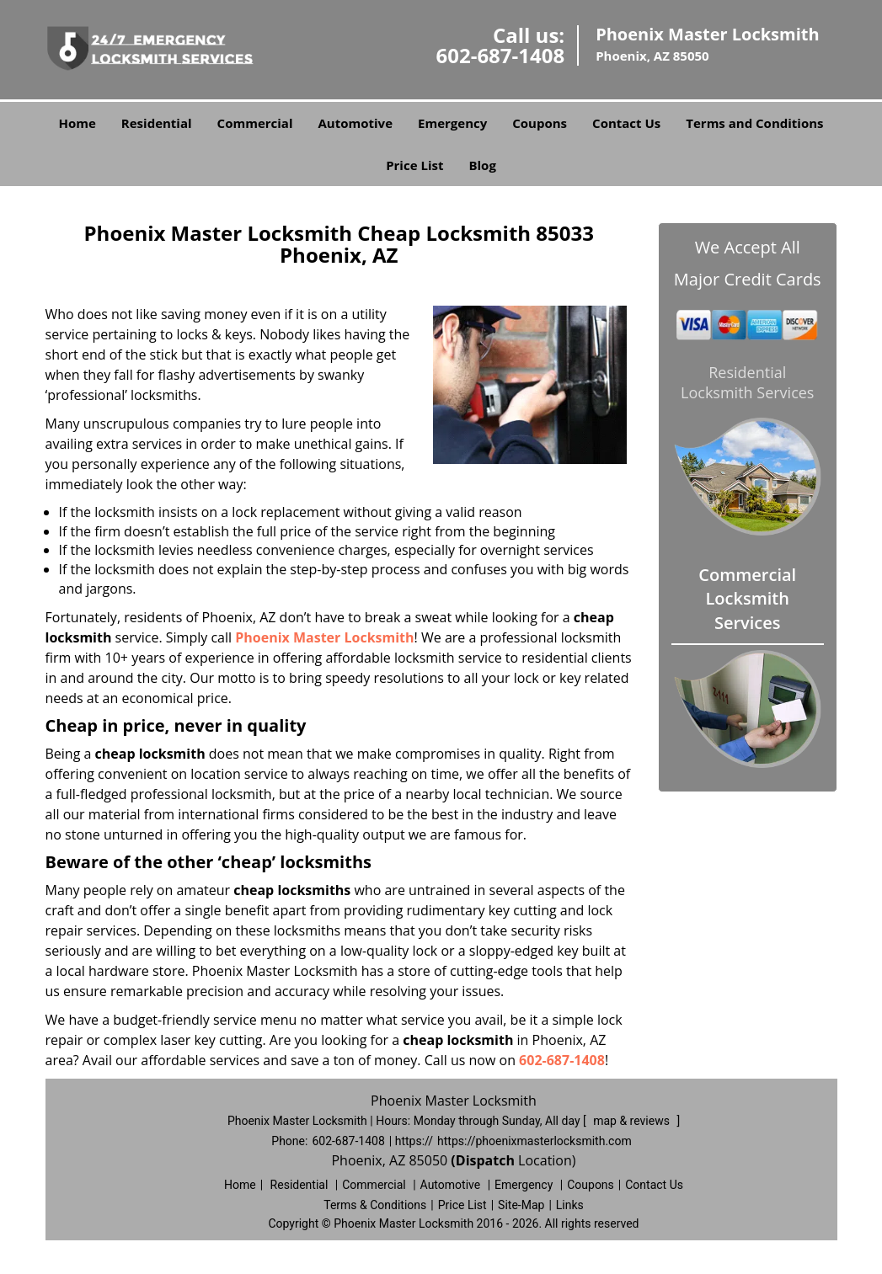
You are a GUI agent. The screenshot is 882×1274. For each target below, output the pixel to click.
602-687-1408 (500, 55)
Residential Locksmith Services (747, 382)
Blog (481, 165)
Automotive (355, 123)
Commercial (255, 123)
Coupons (539, 123)
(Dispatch (484, 1160)
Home (76, 123)
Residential (156, 123)
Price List (414, 165)
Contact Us (626, 123)
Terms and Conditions (754, 123)
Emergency (452, 123)
